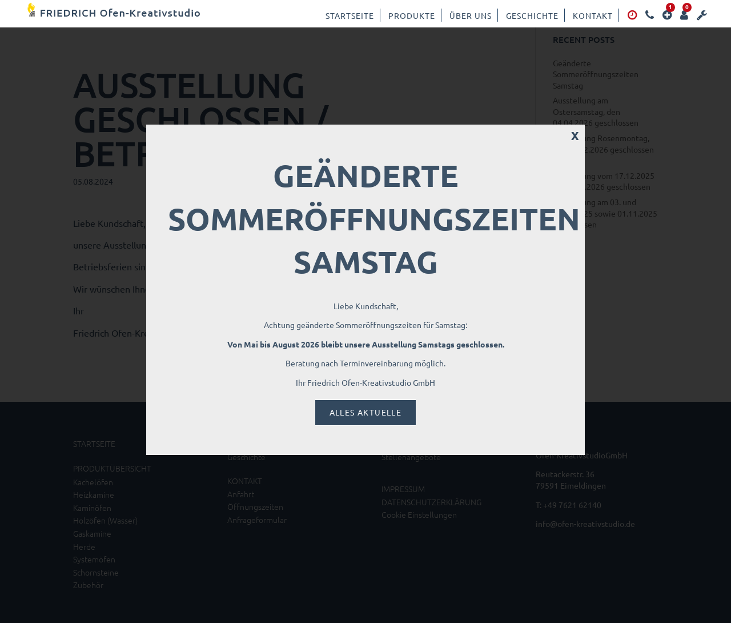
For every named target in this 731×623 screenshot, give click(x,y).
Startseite (350, 15)
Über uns (470, 15)
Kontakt (593, 15)
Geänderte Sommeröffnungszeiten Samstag (374, 218)
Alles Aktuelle (366, 412)
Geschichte (532, 15)
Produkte (411, 15)
